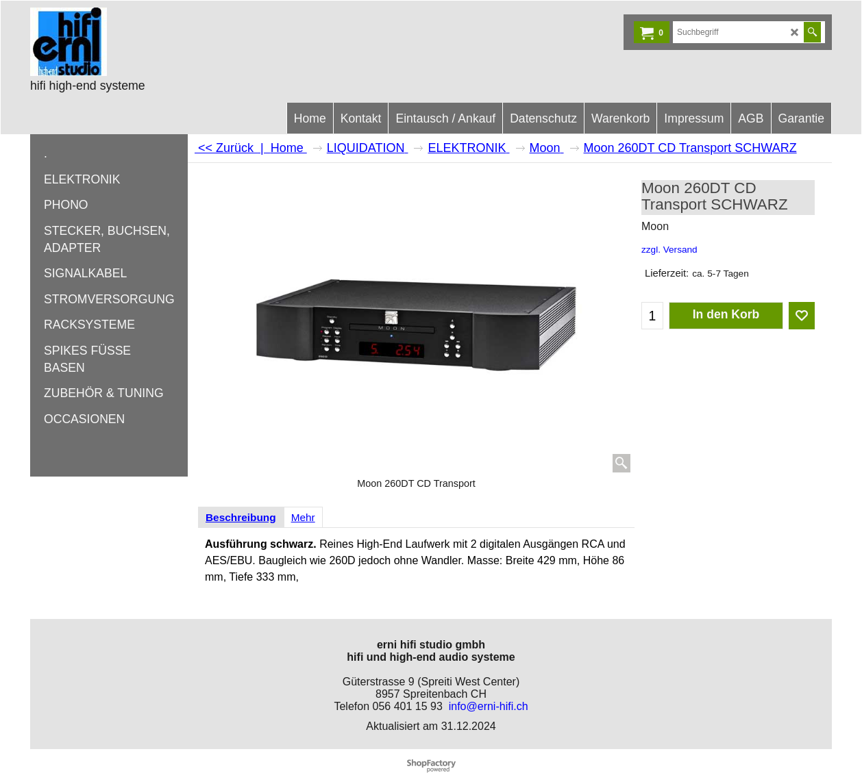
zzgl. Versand (669, 249)
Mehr (303, 517)
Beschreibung (241, 517)
